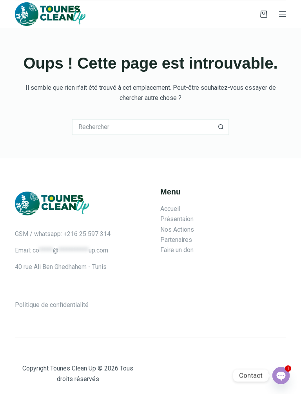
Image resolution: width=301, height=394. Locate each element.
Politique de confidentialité (52, 305)
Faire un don (177, 250)
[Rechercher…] (142, 127)
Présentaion (177, 219)
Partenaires (176, 239)
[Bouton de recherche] (221, 127)
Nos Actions (177, 229)
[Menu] (282, 14)
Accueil (170, 208)
